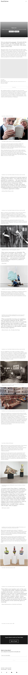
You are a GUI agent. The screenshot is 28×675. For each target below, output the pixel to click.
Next (24, 112)
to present (13, 42)
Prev (21, 112)
